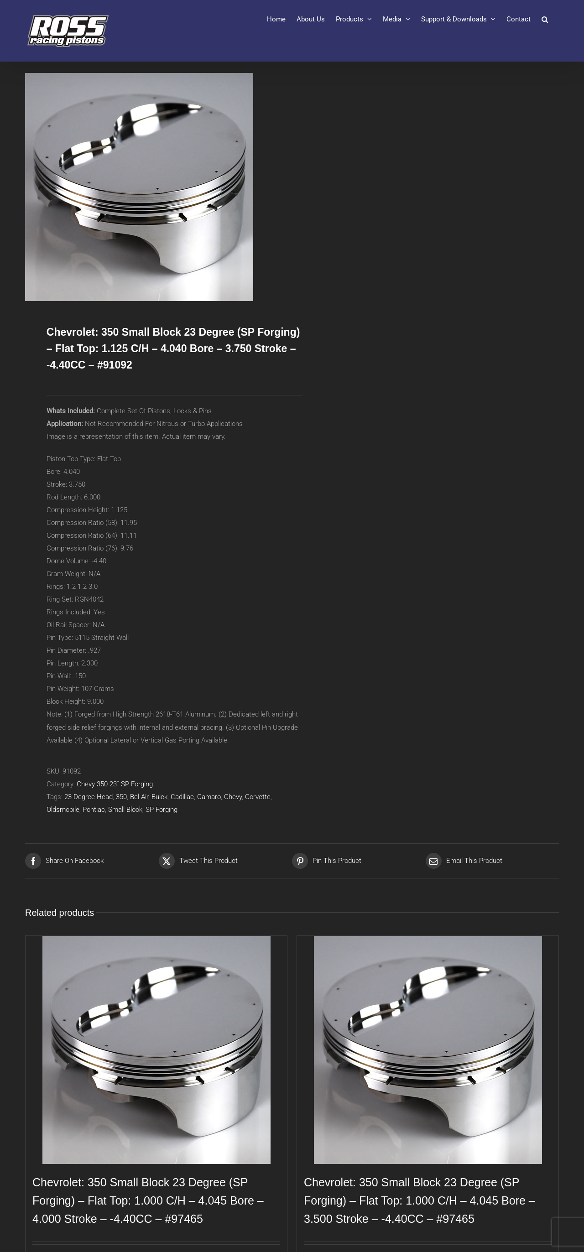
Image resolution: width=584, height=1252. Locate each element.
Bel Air (139, 797)
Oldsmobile (63, 809)
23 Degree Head (88, 797)
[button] (545, 19)
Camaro (209, 797)
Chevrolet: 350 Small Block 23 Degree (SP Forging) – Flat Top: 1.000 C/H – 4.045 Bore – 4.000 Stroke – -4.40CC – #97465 (148, 1200)
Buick (159, 797)
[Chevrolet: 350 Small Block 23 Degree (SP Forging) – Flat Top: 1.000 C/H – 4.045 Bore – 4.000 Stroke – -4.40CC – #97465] (156, 1050)
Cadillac (182, 797)
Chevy (233, 797)
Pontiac (94, 809)
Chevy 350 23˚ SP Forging (115, 784)
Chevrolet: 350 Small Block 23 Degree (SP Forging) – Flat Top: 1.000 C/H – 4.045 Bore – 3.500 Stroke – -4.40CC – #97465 (419, 1200)
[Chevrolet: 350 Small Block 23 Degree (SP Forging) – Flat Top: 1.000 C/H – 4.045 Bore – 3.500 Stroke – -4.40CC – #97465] (427, 1050)
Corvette (258, 797)
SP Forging (161, 809)
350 (121, 797)
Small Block (125, 809)
